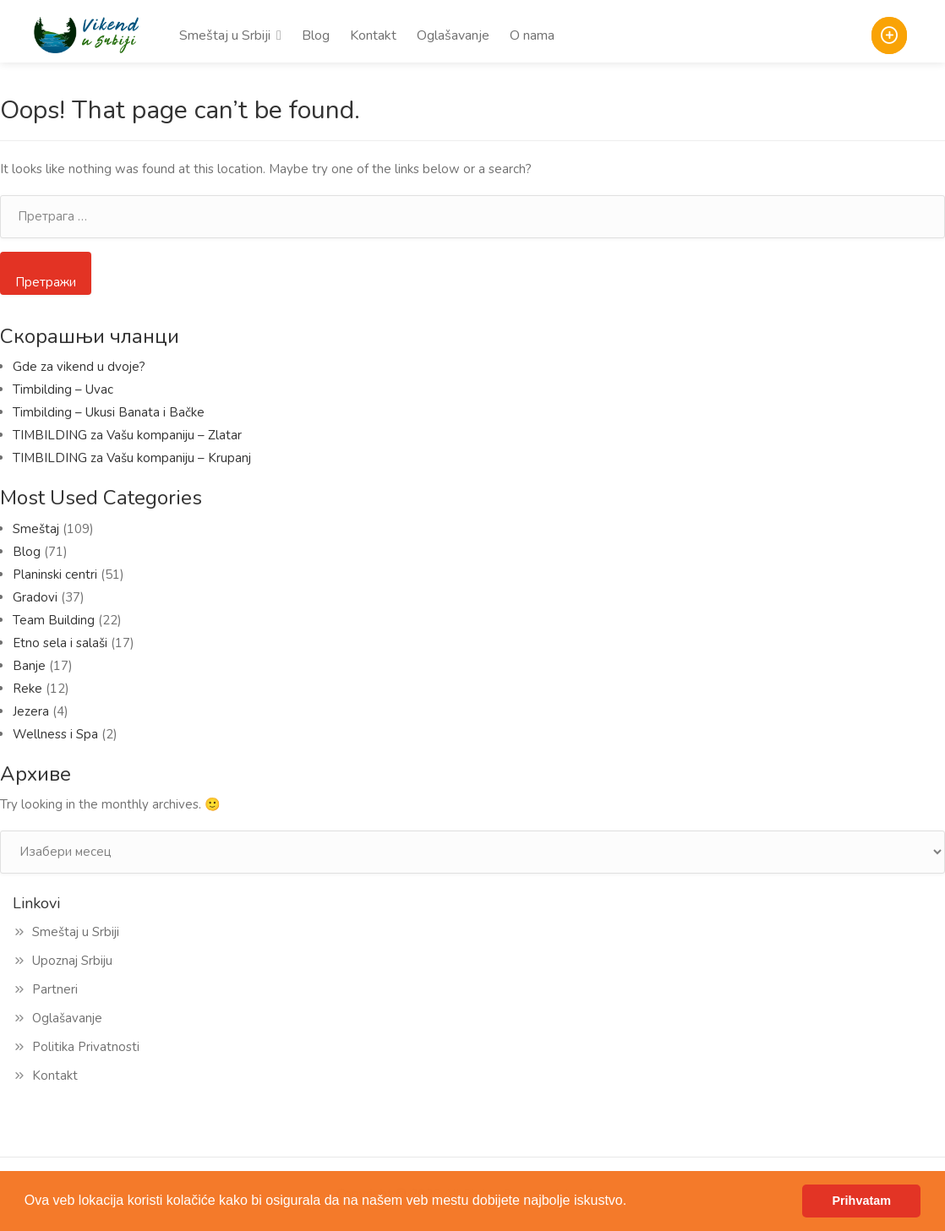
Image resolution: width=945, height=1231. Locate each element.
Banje (29, 665)
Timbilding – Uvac (63, 389)
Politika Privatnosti (85, 1046)
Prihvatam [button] (861, 1200)
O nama (532, 35)
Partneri (55, 989)
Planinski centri (55, 574)
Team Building (54, 620)
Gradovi (35, 597)
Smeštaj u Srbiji (224, 35)
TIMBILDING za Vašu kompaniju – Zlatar (127, 435)
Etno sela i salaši (60, 643)
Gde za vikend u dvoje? (79, 366)
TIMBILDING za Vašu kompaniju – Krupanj (132, 457)
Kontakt (373, 35)
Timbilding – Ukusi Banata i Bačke (112, 412)
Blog (316, 35)
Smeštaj (36, 528)
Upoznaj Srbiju (72, 960)
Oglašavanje (453, 35)
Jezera (31, 711)
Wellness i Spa (55, 734)
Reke (27, 688)
